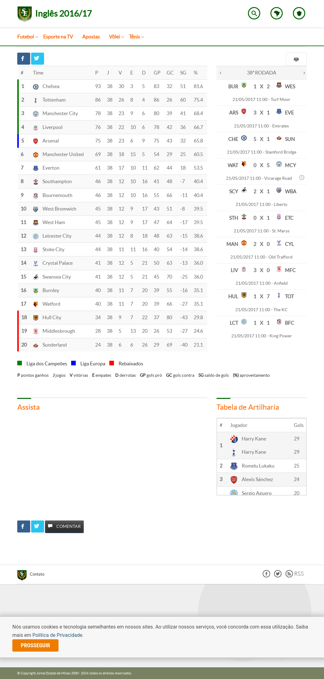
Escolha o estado (276, 13)
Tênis (134, 36)
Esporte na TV (58, 36)
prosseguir (35, 645)
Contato (37, 574)
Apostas (91, 36)
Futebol (25, 36)
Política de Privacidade (57, 635)
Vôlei (114, 36)
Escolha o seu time (299, 13)
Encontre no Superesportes (254, 13)
